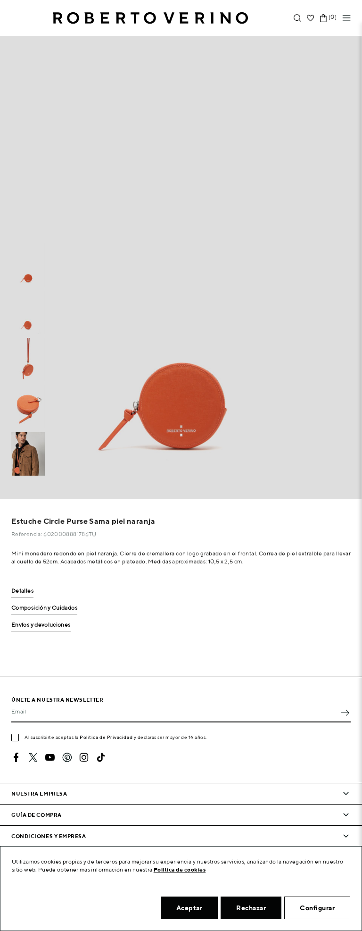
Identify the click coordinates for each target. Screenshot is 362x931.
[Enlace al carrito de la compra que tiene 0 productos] (323, 18)
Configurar (317, 908)
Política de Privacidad (106, 737)
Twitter (33, 757)
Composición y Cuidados (44, 608)
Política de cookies (180, 869)
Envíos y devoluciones (41, 625)
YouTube (50, 757)
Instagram (84, 757)
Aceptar (189, 908)
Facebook (16, 757)
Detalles (22, 591)
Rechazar (251, 908)
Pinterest (67, 757)
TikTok (101, 757)
